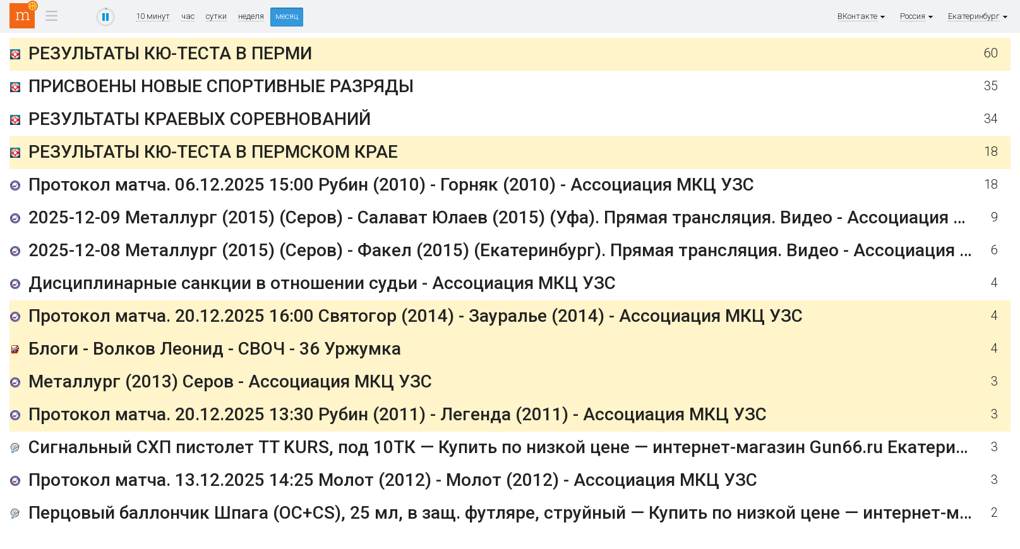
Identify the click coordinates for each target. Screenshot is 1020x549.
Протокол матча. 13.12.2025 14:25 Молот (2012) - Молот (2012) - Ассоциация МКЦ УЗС (392, 479)
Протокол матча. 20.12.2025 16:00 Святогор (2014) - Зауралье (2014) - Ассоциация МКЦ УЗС (415, 315)
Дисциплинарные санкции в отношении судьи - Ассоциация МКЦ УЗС (322, 283)
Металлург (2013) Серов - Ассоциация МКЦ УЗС (230, 381)
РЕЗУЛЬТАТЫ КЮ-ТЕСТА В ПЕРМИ (170, 53)
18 (991, 152)
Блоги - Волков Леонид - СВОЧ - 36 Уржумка (214, 348)
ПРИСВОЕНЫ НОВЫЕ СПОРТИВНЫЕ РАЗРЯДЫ (221, 86)
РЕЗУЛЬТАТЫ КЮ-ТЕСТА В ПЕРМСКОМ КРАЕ (213, 151)
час (188, 16)
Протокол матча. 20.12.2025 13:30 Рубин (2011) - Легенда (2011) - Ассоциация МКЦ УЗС (397, 414)
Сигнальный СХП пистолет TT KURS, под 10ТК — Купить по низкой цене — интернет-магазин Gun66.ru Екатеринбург (515, 447)
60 (991, 53)
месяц (286, 16)
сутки (216, 16)
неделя (251, 16)
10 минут (153, 16)
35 (991, 86)
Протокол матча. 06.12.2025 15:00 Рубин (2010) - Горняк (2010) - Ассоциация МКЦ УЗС (391, 184)
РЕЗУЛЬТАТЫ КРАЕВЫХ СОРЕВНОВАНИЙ (199, 119)
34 (991, 119)
